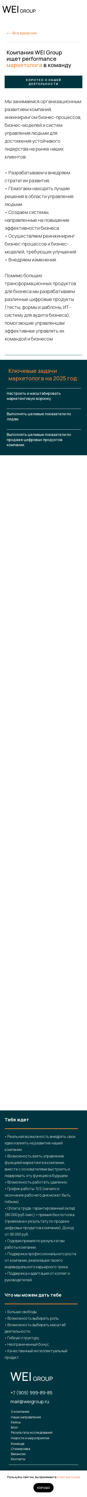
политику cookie (68, 1477)
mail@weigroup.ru (29, 1401)
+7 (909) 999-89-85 (31, 1392)
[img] (78, 10)
